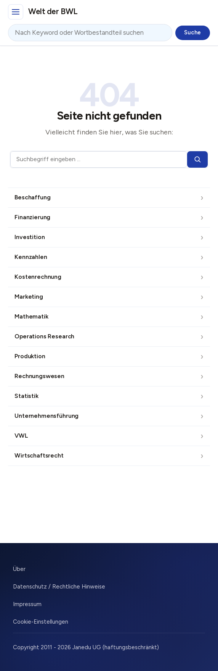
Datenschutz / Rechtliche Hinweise (59, 586)
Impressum (27, 604)
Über (19, 569)
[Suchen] (197, 159)
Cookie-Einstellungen (40, 621)
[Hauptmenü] (15, 11)
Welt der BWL (53, 11)
